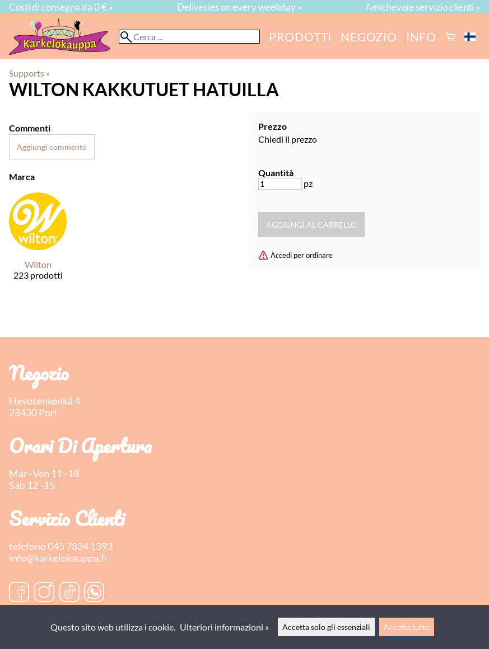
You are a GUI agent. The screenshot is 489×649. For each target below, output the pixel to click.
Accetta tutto (407, 627)
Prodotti (300, 37)
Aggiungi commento (52, 147)
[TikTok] (69, 593)
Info (421, 37)
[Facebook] (19, 593)
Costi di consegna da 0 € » (61, 7)
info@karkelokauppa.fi (57, 558)
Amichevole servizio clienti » (422, 7)
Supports (29, 73)
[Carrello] (450, 37)
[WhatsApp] (94, 593)
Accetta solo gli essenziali (326, 627)
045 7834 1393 (80, 546)
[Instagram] (44, 593)
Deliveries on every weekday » (239, 7)
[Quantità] (280, 184)
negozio (369, 37)
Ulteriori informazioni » (224, 627)
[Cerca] (189, 37)
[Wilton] (38, 245)
